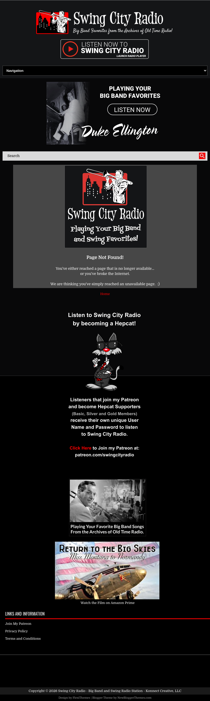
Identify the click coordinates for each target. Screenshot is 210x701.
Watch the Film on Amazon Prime (108, 603)
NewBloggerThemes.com (134, 697)
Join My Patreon (18, 624)
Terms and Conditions (23, 639)
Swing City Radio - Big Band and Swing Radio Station (100, 691)
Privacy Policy (16, 631)
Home (105, 294)
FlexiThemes (81, 697)
